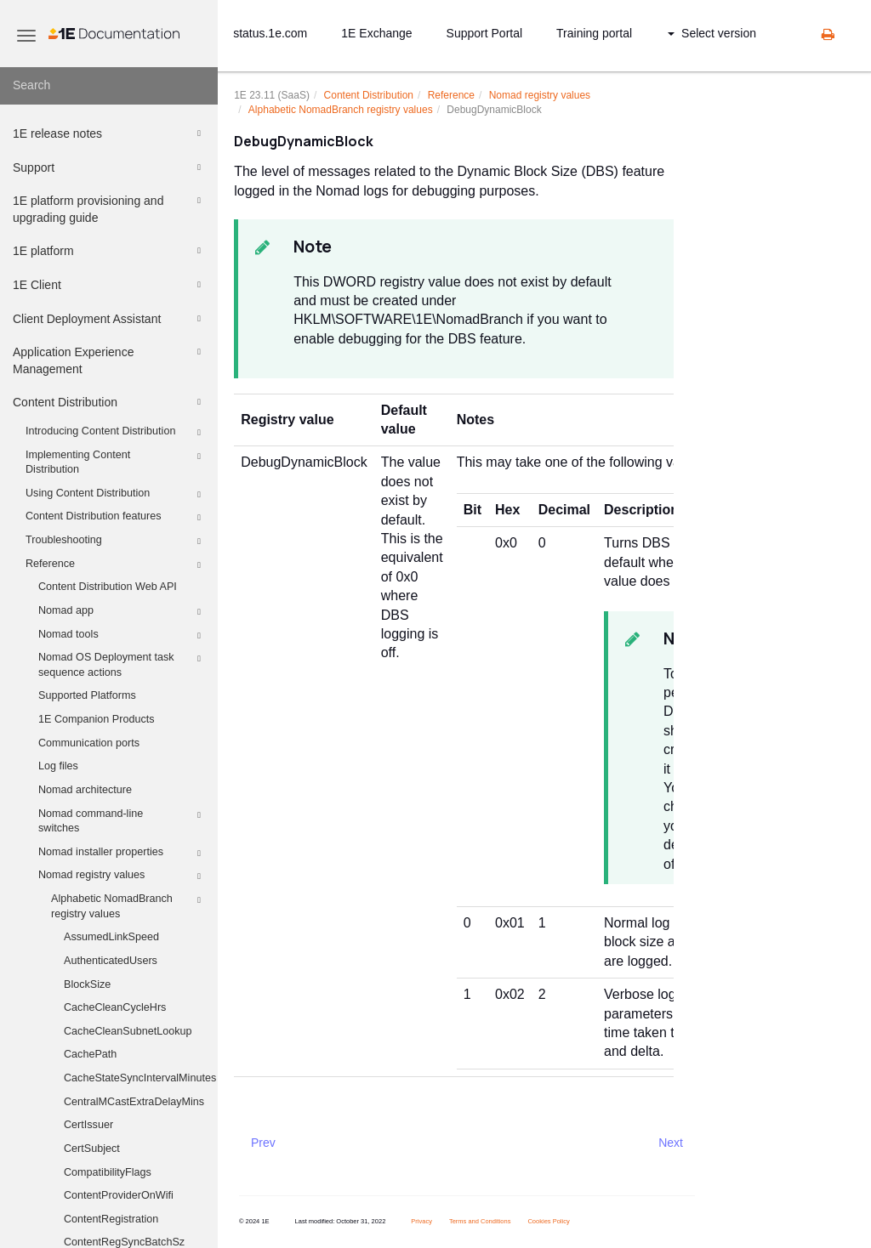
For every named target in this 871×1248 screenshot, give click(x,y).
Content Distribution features (116, 517)
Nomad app (122, 612)
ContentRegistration (111, 1219)
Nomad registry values (122, 876)
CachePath (90, 1054)
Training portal (594, 33)
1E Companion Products (96, 719)
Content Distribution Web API (107, 587)
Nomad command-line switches (122, 820)
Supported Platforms (87, 695)
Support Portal (485, 33)
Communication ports (88, 743)
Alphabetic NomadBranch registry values (128, 905)
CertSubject (92, 1148)
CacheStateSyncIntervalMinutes (140, 1078)
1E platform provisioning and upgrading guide (109, 207)
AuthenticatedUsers (110, 961)
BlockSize (87, 984)
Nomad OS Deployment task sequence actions (122, 664)
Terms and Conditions (480, 1221)
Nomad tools (122, 636)
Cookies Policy (548, 1221)
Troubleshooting (116, 541)
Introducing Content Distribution (116, 432)
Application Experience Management (109, 359)
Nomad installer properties (122, 853)
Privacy (421, 1221)
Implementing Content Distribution (116, 461)
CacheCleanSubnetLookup (128, 1031)
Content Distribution (109, 402)
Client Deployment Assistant (109, 318)
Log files (58, 766)
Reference (116, 565)
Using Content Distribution (116, 494)
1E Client (109, 284)
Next (670, 1142)
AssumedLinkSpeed (111, 937)
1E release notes (109, 133)
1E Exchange (376, 33)
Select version (712, 33)
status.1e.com (270, 33)
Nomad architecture (85, 790)
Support (109, 167)
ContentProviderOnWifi (119, 1195)
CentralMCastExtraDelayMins (134, 1102)
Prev (263, 1142)
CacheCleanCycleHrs (115, 1007)
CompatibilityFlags (107, 1172)
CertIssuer (88, 1125)
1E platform (109, 250)
